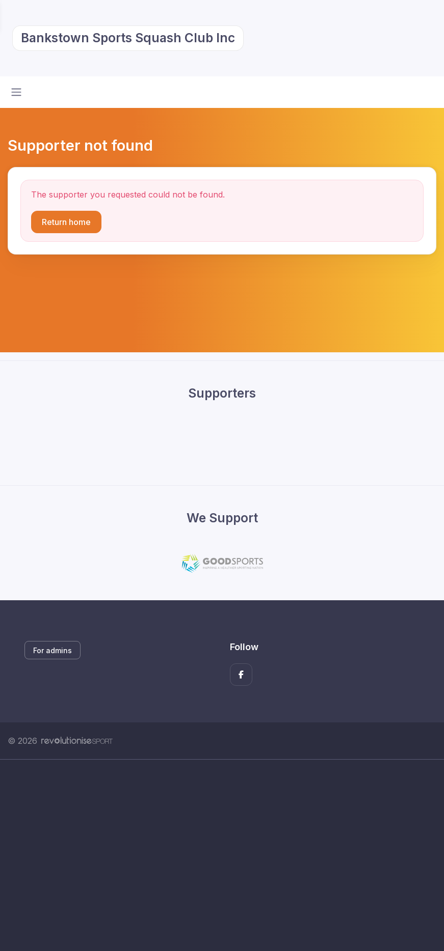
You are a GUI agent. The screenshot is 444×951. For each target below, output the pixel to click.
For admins (52, 650)
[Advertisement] (222, 855)
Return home (66, 222)
